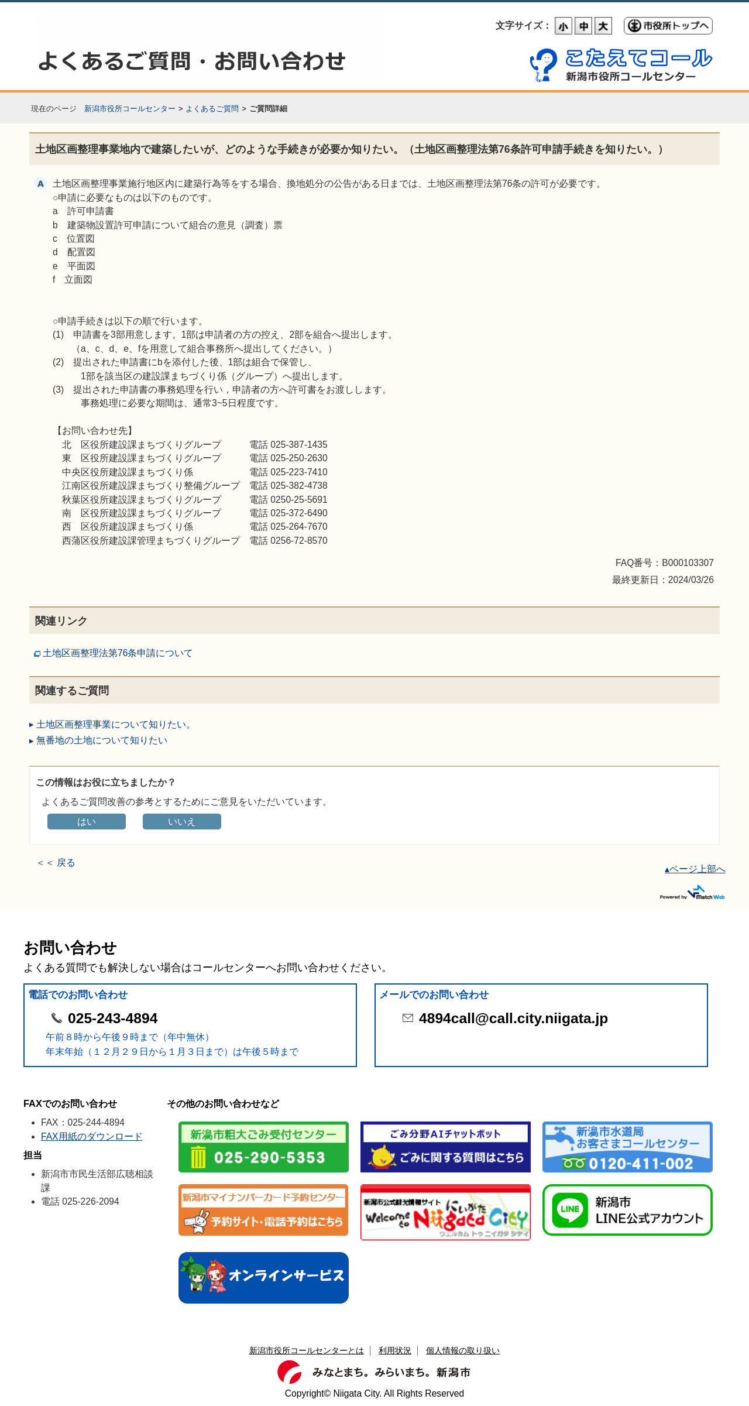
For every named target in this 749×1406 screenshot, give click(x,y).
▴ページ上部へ (695, 869)
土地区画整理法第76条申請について (118, 653)
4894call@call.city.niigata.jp (513, 1018)
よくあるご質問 (212, 108)
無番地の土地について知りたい (101, 740)
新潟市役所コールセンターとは (306, 1350)
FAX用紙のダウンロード (92, 1136)
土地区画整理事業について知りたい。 (115, 724)
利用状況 (395, 1350)
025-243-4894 (112, 1018)
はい (86, 822)
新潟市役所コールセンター (130, 108)
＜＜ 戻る (55, 862)
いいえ (182, 822)
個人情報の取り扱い (463, 1350)
